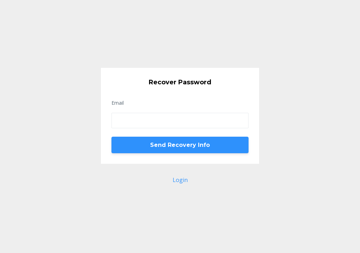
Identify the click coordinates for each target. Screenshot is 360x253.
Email (117, 102)
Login (180, 180)
